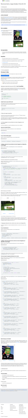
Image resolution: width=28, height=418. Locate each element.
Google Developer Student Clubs (13, 410)
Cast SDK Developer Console (22, 412)
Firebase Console (21, 410)
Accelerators (11, 409)
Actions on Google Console (22, 411)
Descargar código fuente (5, 75)
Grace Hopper (17, 342)
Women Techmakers (12, 405)
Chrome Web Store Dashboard (22, 413)
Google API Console (21, 406)
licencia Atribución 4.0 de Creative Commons (22, 389)
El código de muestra (5, 62)
